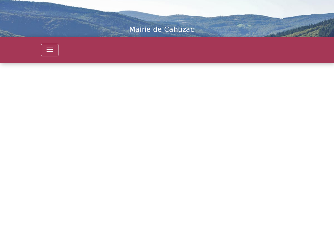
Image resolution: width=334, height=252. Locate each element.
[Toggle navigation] (49, 50)
